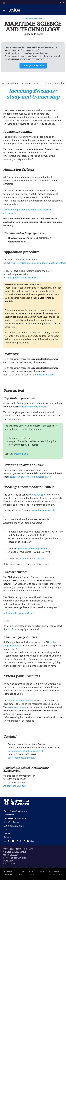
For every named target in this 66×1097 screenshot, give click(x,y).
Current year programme (33, 66)
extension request (17, 707)
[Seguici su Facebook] (20, 841)
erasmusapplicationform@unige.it (25, 751)
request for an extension (20, 700)
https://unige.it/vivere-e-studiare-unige (30, 476)
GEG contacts (10, 613)
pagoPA (7, 833)
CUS (10, 629)
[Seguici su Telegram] (27, 841)
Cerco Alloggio (37, 494)
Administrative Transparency (15, 811)
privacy (41, 871)
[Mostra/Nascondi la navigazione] (4, 9)
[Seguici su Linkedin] (5, 841)
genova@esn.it (26, 613)
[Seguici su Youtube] (13, 841)
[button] (3, 2)
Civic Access (9, 815)
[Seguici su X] (9, 841)
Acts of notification (11, 822)
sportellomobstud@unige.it (32, 406)
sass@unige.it (21, 453)
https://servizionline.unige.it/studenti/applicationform (37, 263)
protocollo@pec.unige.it (14, 858)
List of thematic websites (14, 826)
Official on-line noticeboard (15, 818)
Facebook (23, 558)
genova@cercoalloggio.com (32, 548)
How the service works (43, 510)
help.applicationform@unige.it (22, 277)
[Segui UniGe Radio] (32, 841)
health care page (46, 374)
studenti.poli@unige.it (14, 786)
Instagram (39, 558)
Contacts (7, 837)
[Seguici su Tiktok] (24, 841)
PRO (5, 830)
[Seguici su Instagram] (17, 841)
